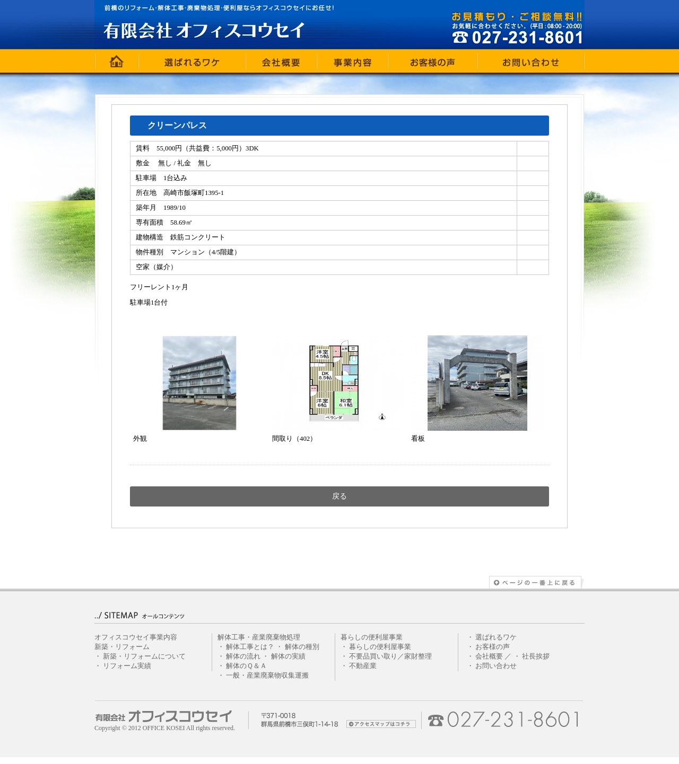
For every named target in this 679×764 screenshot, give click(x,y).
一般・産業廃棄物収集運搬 (267, 675)
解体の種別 (302, 647)
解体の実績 (288, 656)
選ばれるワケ (192, 61)
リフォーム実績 (127, 666)
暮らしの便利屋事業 (380, 647)
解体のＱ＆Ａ (246, 666)
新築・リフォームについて (144, 656)
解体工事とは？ (250, 647)
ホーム (116, 61)
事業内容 (352, 61)
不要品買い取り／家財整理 (390, 656)
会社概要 (281, 61)
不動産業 (363, 666)
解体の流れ (243, 656)
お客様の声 (432, 61)
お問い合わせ (531, 61)
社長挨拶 (536, 656)
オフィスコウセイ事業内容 (135, 637)
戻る (339, 496)
